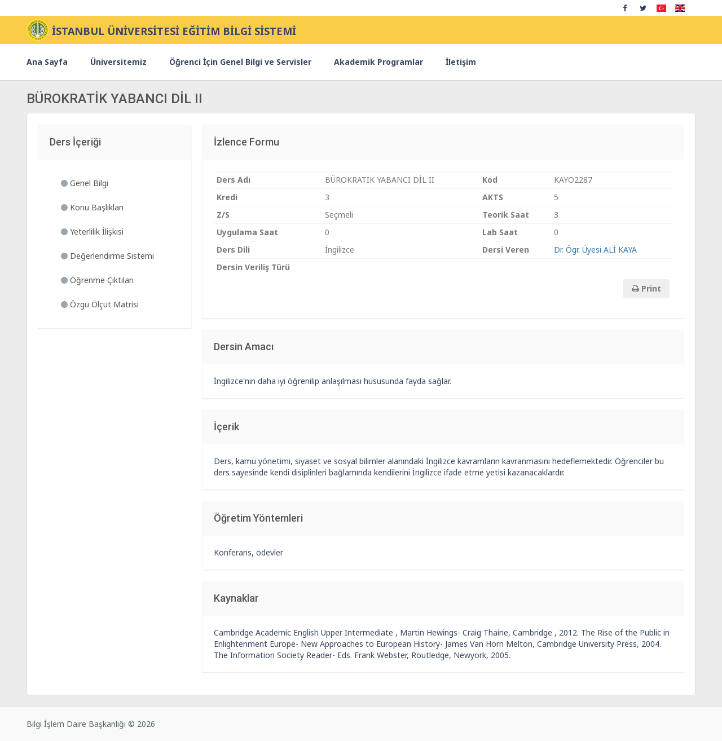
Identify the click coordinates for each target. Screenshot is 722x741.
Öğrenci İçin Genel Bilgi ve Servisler (240, 61)
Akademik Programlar (378, 61)
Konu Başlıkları (92, 207)
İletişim (461, 61)
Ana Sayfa (47, 61)
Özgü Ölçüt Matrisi (100, 304)
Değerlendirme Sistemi (107, 255)
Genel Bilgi (84, 183)
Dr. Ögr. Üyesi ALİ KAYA (595, 249)
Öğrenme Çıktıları (97, 280)
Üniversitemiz (118, 61)
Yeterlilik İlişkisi (92, 231)
